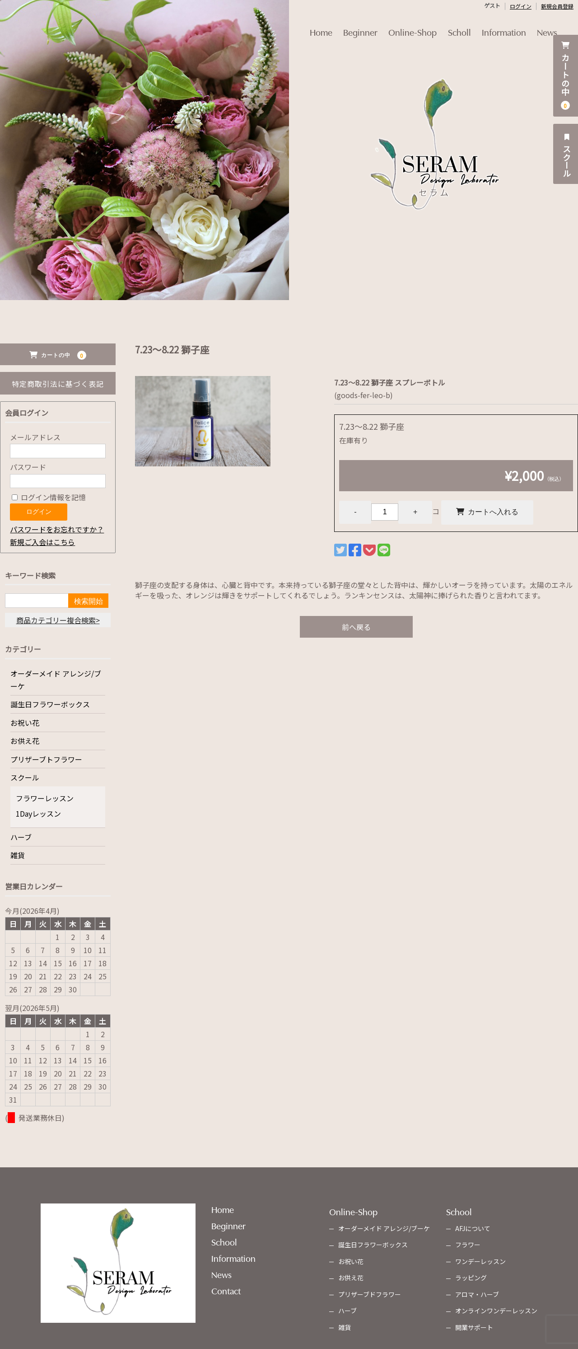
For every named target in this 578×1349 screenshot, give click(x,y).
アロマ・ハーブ (477, 1294)
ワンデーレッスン (480, 1261)
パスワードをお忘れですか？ (57, 529)
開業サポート (474, 1327)
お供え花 (24, 740)
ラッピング (471, 1277)
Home (310, 25)
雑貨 (17, 855)
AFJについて (472, 1228)
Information (511, 25)
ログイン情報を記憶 (49, 497)
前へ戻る (356, 627)
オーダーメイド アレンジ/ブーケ (55, 679)
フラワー (467, 1244)
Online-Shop (411, 25)
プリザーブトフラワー (46, 759)
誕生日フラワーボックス (50, 704)
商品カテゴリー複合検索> (58, 620)
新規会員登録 (557, 6)
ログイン (520, 6)
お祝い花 (24, 722)
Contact (226, 1290)
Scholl (461, 25)
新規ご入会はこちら (42, 541)
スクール (566, 154)
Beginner (354, 25)
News (558, 25)
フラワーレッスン (45, 798)
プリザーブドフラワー (369, 1294)
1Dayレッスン (38, 813)
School (224, 1241)
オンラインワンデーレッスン (496, 1310)
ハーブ (21, 837)
